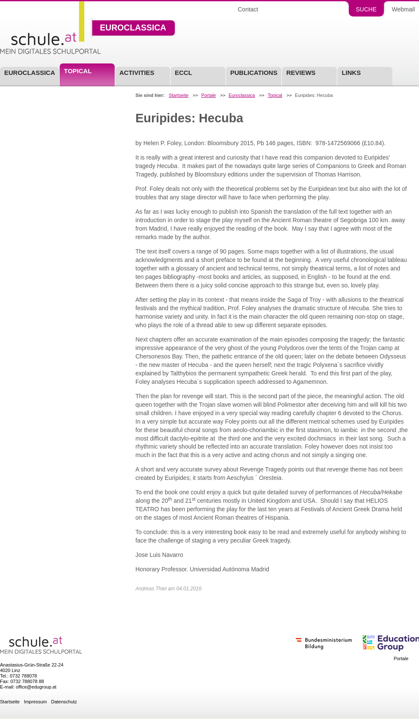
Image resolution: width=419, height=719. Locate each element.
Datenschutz (64, 702)
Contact (248, 9)
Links (351, 72)
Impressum (35, 702)
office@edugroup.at (36, 686)
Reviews (300, 72)
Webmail (403, 9)
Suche (366, 9)
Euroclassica (133, 28)
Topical (274, 95)
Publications (253, 72)
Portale (208, 95)
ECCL (183, 72)
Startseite (178, 95)
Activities (136, 72)
